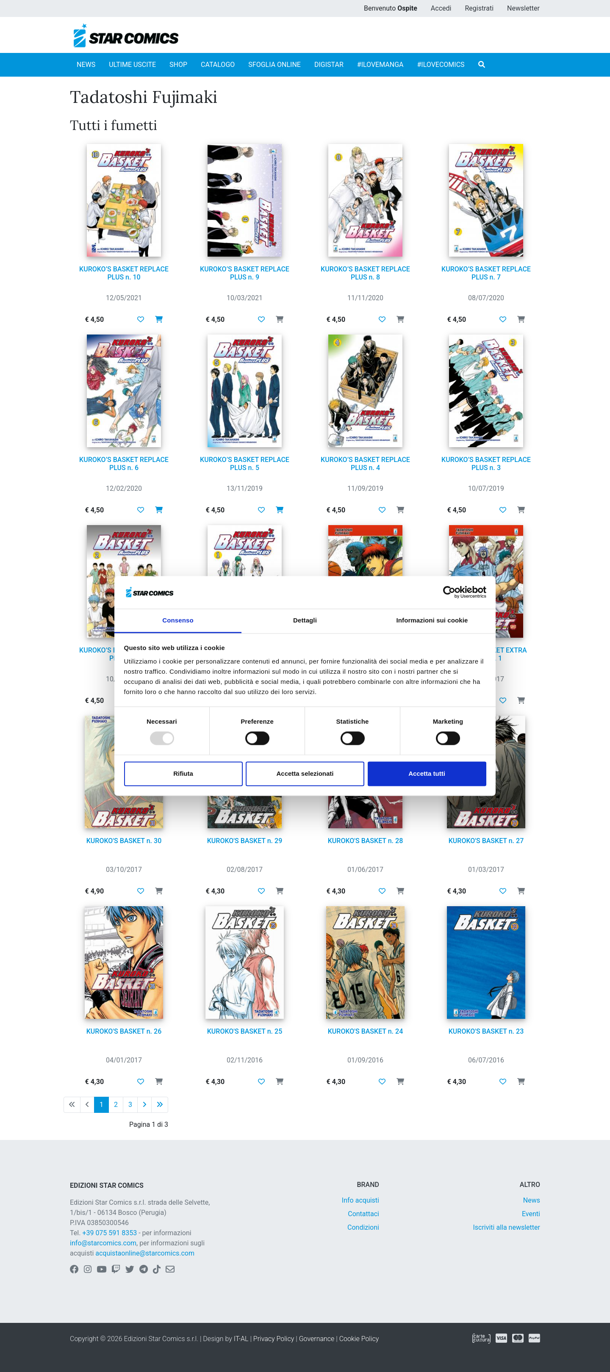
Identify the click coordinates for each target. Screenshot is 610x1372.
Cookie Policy (359, 1339)
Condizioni (363, 1227)
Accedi (441, 8)
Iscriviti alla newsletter (506, 1227)
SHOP (178, 65)
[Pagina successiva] (144, 1105)
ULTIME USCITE (132, 65)
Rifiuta (183, 773)
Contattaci (363, 1214)
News (531, 1200)
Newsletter (523, 8)
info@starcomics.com (103, 1243)
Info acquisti (360, 1200)
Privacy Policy (273, 1339)
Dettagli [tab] (305, 620)
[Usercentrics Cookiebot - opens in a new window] (449, 592)
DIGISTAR (329, 65)
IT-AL (241, 1339)
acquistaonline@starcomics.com (144, 1253)
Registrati (479, 8)
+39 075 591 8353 (109, 1233)
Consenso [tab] (177, 620)
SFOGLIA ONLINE (274, 65)
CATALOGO (218, 65)
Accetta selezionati (304, 773)
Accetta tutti (426, 773)
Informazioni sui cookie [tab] (432, 620)
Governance (317, 1339)
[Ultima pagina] (159, 1105)
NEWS (86, 65)
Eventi (531, 1214)
